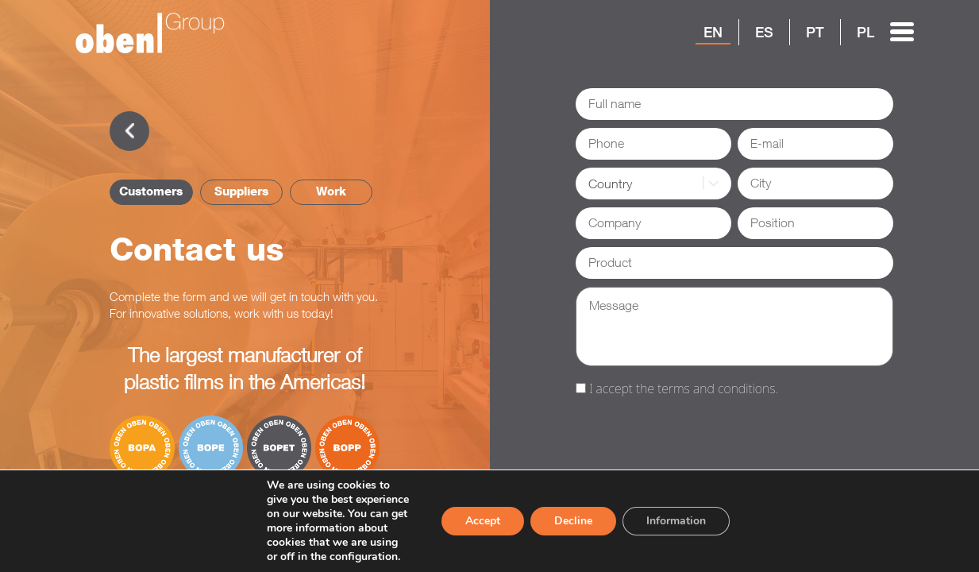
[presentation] (696, 437)
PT (815, 32)
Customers (151, 191)
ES (764, 32)
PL (865, 32)
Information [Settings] (676, 520)
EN (713, 32)
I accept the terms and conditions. (683, 388)
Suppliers (241, 191)
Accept (482, 520)
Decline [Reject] (573, 520)
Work (331, 191)
